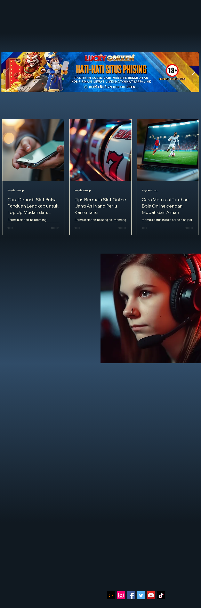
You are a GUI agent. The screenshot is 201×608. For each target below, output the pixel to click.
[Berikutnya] (193, 72)
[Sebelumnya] (7, 72)
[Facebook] (131, 595)
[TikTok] (161, 595)
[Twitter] (141, 595)
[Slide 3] (105, 86)
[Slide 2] (101, 86)
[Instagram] (121, 595)
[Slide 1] (96, 86)
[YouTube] (151, 595)
